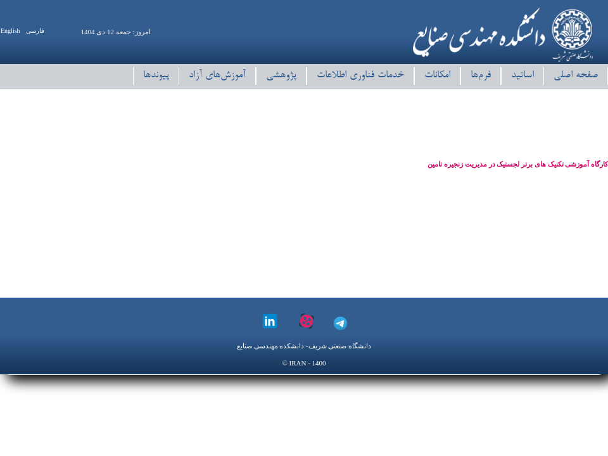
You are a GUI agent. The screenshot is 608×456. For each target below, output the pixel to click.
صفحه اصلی (576, 76)
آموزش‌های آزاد (217, 76)
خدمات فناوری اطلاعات (360, 76)
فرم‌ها (481, 76)
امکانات (437, 76)
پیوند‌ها (156, 76)
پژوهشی (281, 76)
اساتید (522, 76)
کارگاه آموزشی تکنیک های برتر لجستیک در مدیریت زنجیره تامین (518, 164)
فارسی (35, 30)
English (10, 30)
